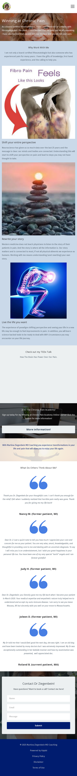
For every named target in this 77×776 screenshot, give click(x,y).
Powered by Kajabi (38, 750)
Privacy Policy (38, 756)
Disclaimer (38, 762)
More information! (38, 429)
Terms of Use (38, 768)
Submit (38, 725)
